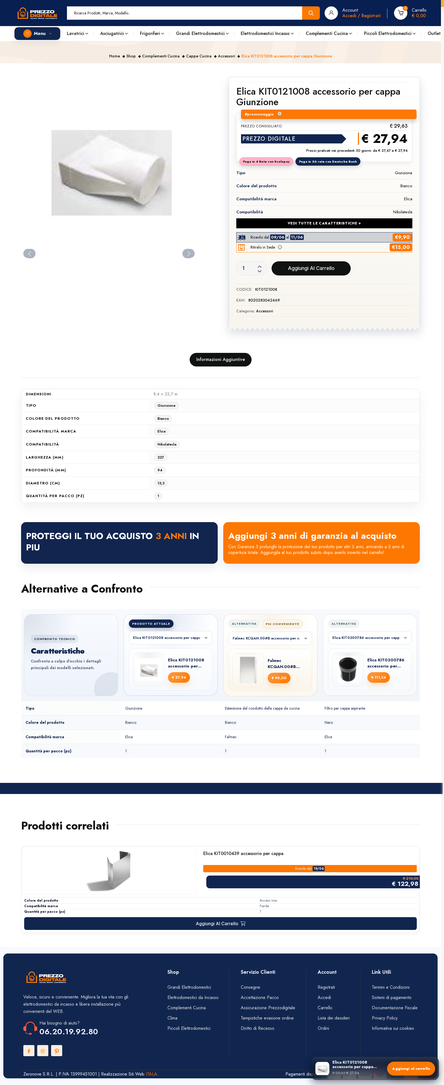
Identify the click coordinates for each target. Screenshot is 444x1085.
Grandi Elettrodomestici (200, 33)
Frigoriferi (150, 33)
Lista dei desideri (334, 1018)
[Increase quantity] (260, 267)
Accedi (324, 997)
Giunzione (166, 405)
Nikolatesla (166, 444)
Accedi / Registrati (361, 15)
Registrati (326, 987)
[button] (280, 247)
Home (114, 56)
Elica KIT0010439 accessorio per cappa (243, 854)
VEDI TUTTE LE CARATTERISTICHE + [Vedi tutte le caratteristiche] (324, 223)
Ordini (323, 1028)
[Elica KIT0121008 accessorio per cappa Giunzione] (148, 669)
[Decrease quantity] (260, 271)
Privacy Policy (385, 1018)
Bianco (163, 418)
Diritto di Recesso (257, 1028)
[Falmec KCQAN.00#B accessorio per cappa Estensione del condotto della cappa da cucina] (248, 670)
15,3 (161, 483)
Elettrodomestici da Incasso (193, 997)
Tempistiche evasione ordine (267, 1018)
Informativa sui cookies (393, 1028)
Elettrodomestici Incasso (265, 33)
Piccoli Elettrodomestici (388, 33)
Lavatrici (75, 33)
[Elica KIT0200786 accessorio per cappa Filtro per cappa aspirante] (348, 669)
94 (159, 470)
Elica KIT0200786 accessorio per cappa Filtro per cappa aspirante (385, 663)
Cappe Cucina (199, 56)
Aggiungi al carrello (311, 268)
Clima (172, 1018)
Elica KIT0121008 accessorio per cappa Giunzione (186, 663)
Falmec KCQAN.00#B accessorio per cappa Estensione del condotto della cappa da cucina (287, 664)
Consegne (250, 987)
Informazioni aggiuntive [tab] (220, 359)
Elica (161, 431)
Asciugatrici (112, 33)
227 (160, 457)
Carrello (325, 1008)
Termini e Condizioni (391, 987)
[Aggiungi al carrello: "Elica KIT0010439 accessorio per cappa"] (220, 923)
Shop (131, 56)
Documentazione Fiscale (395, 1008)
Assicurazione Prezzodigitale (268, 1008)
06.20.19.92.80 (68, 1031)
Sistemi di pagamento (392, 997)
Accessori (226, 56)
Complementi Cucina (327, 33)
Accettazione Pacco (260, 997)
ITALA (151, 1074)
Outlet (434, 33)
